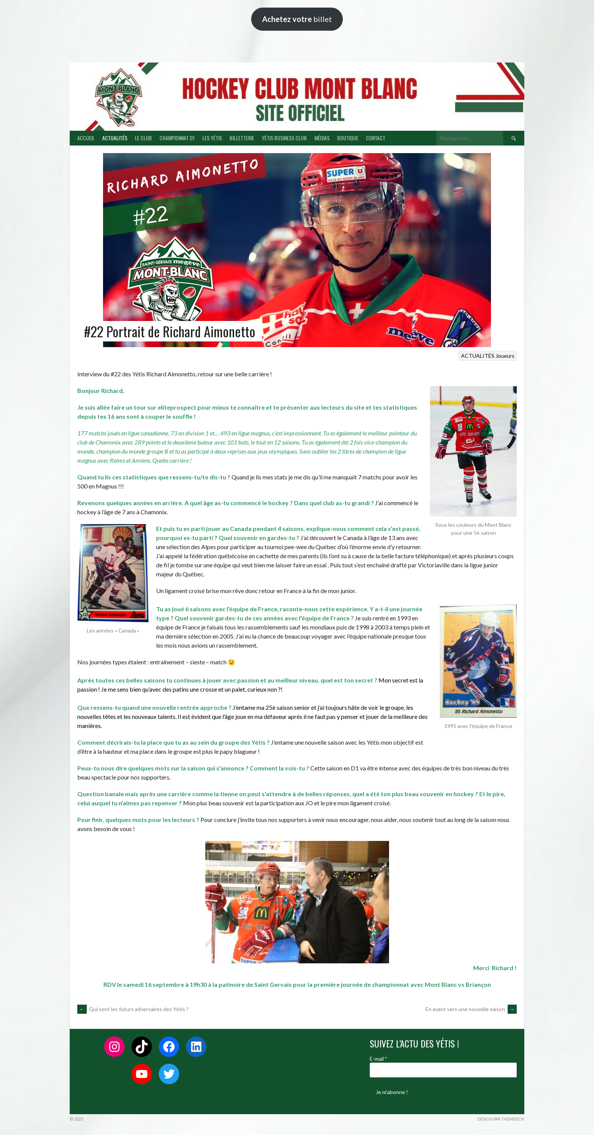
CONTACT (375, 138)
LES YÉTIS (212, 138)
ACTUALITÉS (114, 138)
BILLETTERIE (242, 138)
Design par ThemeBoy (500, 1118)
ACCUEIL (86, 138)
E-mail (378, 1058)
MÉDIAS (322, 138)
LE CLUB (143, 138)
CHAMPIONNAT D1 (177, 138)
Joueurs (505, 355)
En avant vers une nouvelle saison (471, 1009)
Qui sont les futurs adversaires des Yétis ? (133, 1009)
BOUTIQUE (347, 138)
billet (297, 18)
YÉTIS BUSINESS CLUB (284, 138)
